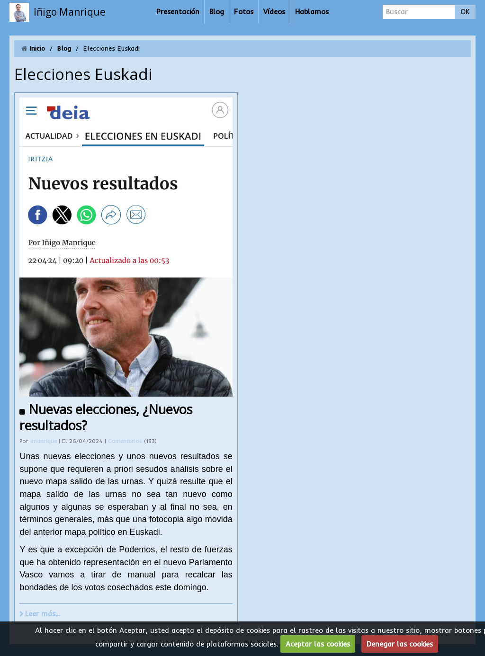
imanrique (43, 441)
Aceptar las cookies (318, 643)
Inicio (37, 48)
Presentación (177, 11)
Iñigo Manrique (70, 11)
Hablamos (312, 11)
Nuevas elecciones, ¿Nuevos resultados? (105, 417)
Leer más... (42, 613)
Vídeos (274, 11)
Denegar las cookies (400, 643)
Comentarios (126, 441)
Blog (216, 11)
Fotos (243, 11)
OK (465, 11)
